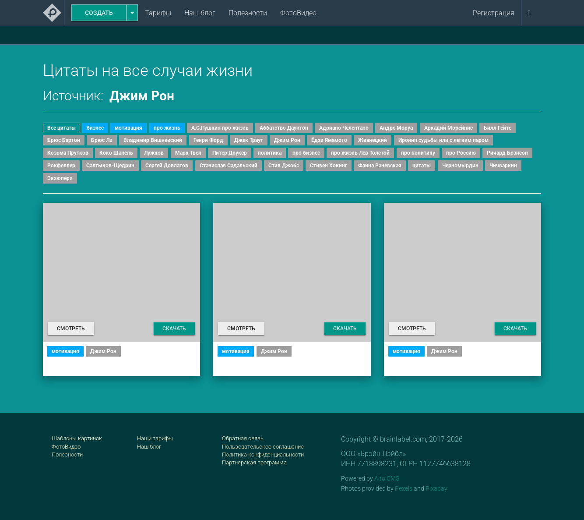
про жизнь (167, 128)
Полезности (248, 13)
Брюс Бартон (63, 140)
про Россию (461, 153)
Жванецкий (372, 140)
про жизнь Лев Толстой (360, 153)
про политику (418, 153)
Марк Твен (188, 153)
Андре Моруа (396, 128)
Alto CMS (386, 478)
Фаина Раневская (379, 166)
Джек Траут (248, 140)
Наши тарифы (155, 438)
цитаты (421, 166)
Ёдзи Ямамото (329, 140)
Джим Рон (287, 140)
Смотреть (71, 328)
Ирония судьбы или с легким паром (443, 140)
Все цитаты (61, 128)
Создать (99, 12)
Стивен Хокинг (328, 166)
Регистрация (493, 13)
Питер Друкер (229, 153)
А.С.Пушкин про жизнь (220, 128)
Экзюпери (60, 178)
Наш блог (199, 13)
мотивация (128, 128)
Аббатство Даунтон (284, 128)
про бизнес (306, 153)
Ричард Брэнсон (507, 153)
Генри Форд (208, 140)
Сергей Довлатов (166, 166)
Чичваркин (503, 166)
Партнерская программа (254, 462)
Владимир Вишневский (152, 140)
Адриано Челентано (344, 128)
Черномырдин (460, 166)
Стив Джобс (283, 166)
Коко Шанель (116, 153)
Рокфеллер (61, 166)
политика (269, 153)
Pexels (403, 488)
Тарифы (158, 13)
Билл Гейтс (497, 128)
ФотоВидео (298, 13)
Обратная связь (243, 438)
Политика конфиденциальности (263, 454)
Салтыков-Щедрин (110, 166)
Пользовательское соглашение (263, 446)
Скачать (174, 328)
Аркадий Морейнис (448, 128)
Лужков (154, 153)
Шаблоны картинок (77, 438)
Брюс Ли (102, 140)
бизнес (95, 128)
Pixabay (436, 488)
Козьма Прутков (67, 153)
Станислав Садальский (228, 166)
